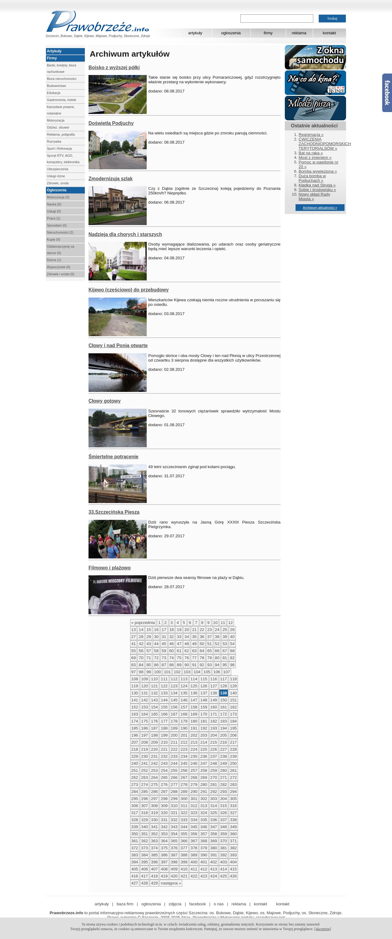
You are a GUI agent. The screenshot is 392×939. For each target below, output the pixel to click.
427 (134, 883)
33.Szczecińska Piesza (114, 512)
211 (174, 742)
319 (154, 812)
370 (223, 841)
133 (164, 693)
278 (184, 784)
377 (184, 848)
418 (154, 876)
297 (154, 798)
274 (144, 784)
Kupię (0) (53, 239)
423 (203, 876)
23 (209, 629)
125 (193, 686)
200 (174, 735)
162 (233, 707)
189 (174, 728)
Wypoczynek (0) (58, 267)
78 (202, 657)
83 (133, 665)
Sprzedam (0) (57, 225)
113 (184, 679)
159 (203, 707)
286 (154, 791)
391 (213, 855)
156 (174, 707)
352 (154, 834)
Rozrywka (54, 141)
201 (184, 735)
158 (193, 707)
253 (154, 770)
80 (217, 657)
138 (213, 693)
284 (134, 791)
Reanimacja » (311, 134)
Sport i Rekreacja (59, 148)
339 (134, 826)
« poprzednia (143, 622)
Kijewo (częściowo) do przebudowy (129, 289)
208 (144, 742)
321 (174, 812)
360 (233, 834)
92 (202, 665)
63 (194, 650)
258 (203, 770)
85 (148, 665)
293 (223, 791)
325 (213, 812)
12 (230, 622)
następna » (171, 883)
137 (203, 693)
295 (134, 798)
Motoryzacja (55, 120)
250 (233, 763)
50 (202, 643)
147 (193, 700)
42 (141, 643)
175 (144, 721)
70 (141, 657)
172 (223, 714)
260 (223, 770)
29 (148, 636)
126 (203, 686)
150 (223, 700)
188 (164, 728)
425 (223, 876)
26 (232, 629)
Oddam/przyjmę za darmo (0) (60, 250)
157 (184, 707)
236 (203, 756)
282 (223, 784)
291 (203, 791)
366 (184, 841)
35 (194, 636)
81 (224, 657)
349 (233, 826)
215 (213, 742)
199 (164, 735)
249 (223, 763)
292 (213, 791)
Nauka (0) (54, 204)
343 (174, 826)
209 (154, 742)
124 (184, 686)
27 (133, 636)
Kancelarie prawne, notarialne (61, 110)
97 (133, 672)
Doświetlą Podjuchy (111, 123)
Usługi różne (56, 176)
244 (174, 763)
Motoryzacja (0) (58, 197)
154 (154, 707)
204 (213, 735)
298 (164, 798)
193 (213, 728)
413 (213, 869)
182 (213, 721)
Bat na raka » (311, 153)
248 (213, 763)
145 (174, 700)
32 (171, 636)
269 (203, 777)
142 (144, 700)
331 (164, 819)
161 (223, 707)
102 (177, 672)
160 (213, 707)
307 (144, 805)
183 (223, 721)
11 (223, 622)
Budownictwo (56, 86)
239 (233, 756)
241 (144, 763)
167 (174, 714)
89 (179, 665)
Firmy (52, 58)
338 (233, 819)
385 (154, 855)
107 (226, 672)
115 (203, 679)
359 (223, 834)
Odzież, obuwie (58, 127)
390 (203, 855)
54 (232, 643)
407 (154, 869)
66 (217, 650)
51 (209, 643)
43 (148, 643)
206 (233, 735)
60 (171, 650)
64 (202, 650)
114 (193, 679)
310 (174, 805)
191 (193, 728)
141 (134, 700)
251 (134, 770)
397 (164, 862)
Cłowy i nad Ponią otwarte (118, 345)
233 (174, 756)
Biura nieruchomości (62, 79)
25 (224, 629)
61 (179, 650)
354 (174, 834)
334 (193, 819)
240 (134, 763)
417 (144, 876)
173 (233, 714)
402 (213, 862)
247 (203, 763)
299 (174, 798)
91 (194, 665)
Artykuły (54, 51)
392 (223, 855)
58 (156, 650)
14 (141, 629)
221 (164, 749)
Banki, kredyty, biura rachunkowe (61, 68)
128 (223, 686)
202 (193, 735)
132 (154, 693)
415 (233, 869)
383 (134, 855)
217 (233, 742)
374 (154, 848)
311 (184, 805)
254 (164, 770)
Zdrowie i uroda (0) (60, 274)
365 (174, 841)
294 (233, 791)
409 (174, 869)
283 (233, 784)
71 (148, 657)
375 (164, 848)
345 (193, 826)
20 (186, 629)
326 (223, 812)
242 (154, 763)
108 (134, 679)
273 (134, 784)
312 (193, 805)
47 (179, 643)
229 (134, 756)
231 (154, 756)
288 (174, 791)
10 (215, 622)
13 (133, 629)
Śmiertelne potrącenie (113, 456)
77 (194, 657)
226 (213, 749)
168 (184, 714)
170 (203, 714)
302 (203, 798)
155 (164, 707)
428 (144, 883)
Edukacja (53, 93)
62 (186, 650)
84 (141, 665)
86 (156, 665)
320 (164, 812)
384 (144, 855)
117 (223, 679)
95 (224, 665)
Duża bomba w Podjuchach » (312, 178)
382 (233, 848)
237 (213, 756)
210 (164, 742)
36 (202, 636)
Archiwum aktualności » (320, 207)
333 (184, 819)
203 (203, 735)
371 (233, 841)
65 (209, 650)
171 (213, 714)
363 (154, 841)
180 (193, 721)
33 (179, 636)
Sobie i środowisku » (317, 189)
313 (203, 805)
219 (144, 749)
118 (233, 679)
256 (184, 770)
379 (203, 848)
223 (184, 749)
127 (213, 686)
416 (134, 876)
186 (144, 728)
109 (144, 679)
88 (171, 665)
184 (233, 721)
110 (154, 679)
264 (154, 777)
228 (233, 749)
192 (203, 728)
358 (213, 834)
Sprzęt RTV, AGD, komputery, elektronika (63, 159)
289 (184, 791)
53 (224, 643)
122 (164, 686)
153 (144, 707)
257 (193, 770)
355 (184, 834)
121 (154, 686)
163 (134, 714)
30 (156, 636)
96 (232, 665)
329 (144, 819)
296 (144, 798)
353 (164, 834)
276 (164, 784)
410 (184, 869)
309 (164, 805)
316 (233, 805)
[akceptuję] (323, 929)
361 (134, 841)
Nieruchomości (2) (60, 232)
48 (186, 643)
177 (164, 721)
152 (134, 707)
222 (174, 749)
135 (184, 693)
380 (213, 848)
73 (164, 657)
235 (193, 756)
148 (203, 700)
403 (223, 862)
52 (217, 643)
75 (179, 657)
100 (157, 672)
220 (154, 749)
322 (184, 812)
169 (193, 714)
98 (141, 672)
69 (133, 657)
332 (174, 819)
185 (134, 728)
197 (144, 735)
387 (174, 855)
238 (223, 756)
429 (154, 883)
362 (144, 841)
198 (154, 735)
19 (179, 629)
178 (174, 721)
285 (144, 791)
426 (233, 876)
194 (223, 728)
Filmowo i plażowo (110, 567)
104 (197, 672)
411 (193, 869)
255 (174, 770)
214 (203, 742)
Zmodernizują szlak (111, 178)
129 (233, 686)
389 (193, 855)
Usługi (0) (54, 211)
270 (213, 777)
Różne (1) (54, 260)
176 (154, 721)
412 (203, 869)
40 (232, 636)
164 (144, 714)
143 (154, 700)
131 (144, 693)
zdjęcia (175, 904)
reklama (299, 33)
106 (216, 672)
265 (164, 777)
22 (202, 629)
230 (144, 756)
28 (141, 636)
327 (233, 812)
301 (193, 798)
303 (213, 798)
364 (164, 841)
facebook (197, 904)
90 (186, 665)
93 (209, 665)
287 (164, 791)
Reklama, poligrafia (61, 134)
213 (193, 742)
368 (203, 841)
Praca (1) (53, 218)
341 (154, 826)
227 (223, 749)
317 (134, 812)
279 (193, 784)
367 (193, 841)
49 (194, 643)
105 (206, 672)
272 (233, 777)
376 (174, 848)
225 (203, 749)
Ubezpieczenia (57, 169)
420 (174, 876)
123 (174, 686)
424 (213, 876)
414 (223, 869)
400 (193, 862)
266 (174, 777)
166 (164, 714)
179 (184, 721)
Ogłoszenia (56, 190)
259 (213, 770)
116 (213, 679)
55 (133, 650)
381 (223, 848)
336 (213, 819)
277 (174, 784)
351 (144, 834)
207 (134, 742)
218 (134, 749)
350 (134, 834)
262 (134, 777)
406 (144, 869)
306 (134, 805)
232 (164, 756)
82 (232, 657)
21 (194, 629)
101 (167, 672)
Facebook (387, 92)
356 (193, 834)
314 (213, 805)
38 (217, 636)
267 (184, 777)
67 (224, 650)
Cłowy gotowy (105, 401)
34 (186, 636)
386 (164, 855)
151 (233, 700)
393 (233, 855)
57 (148, 650)
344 (184, 826)
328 (134, 819)
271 (223, 777)
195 (233, 728)
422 (193, 876)
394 (134, 862)
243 (164, 763)
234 (184, 756)
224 (193, 749)
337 (223, 819)
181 (203, 721)
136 (193, 693)
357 (203, 834)
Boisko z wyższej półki (114, 67)
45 (164, 643)
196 (134, 735)
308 (154, 805)
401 (203, 862)
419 (164, 876)
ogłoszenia (231, 33)
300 (184, 798)
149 (213, 700)
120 (144, 686)
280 (203, 784)
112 (174, 679)
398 (174, 862)
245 (184, 763)
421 (184, 876)
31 (164, 636)
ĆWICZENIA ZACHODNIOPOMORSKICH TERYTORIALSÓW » (325, 144)
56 (141, 650)
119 (134, 686)
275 (154, 784)
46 (171, 643)
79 (209, 657)
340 (144, 826)
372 (134, 848)
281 (213, 784)
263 (144, 777)
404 (233, 862)
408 (164, 869)
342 (164, 826)
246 (193, 763)
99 (148, 672)
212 (184, 742)
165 (154, 714)
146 (184, 700)
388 (184, 855)
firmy (268, 33)
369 (213, 841)
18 (171, 629)
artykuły (195, 33)
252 (144, 770)
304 (223, 798)
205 (223, 735)
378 (193, 848)
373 (144, 848)
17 (164, 629)
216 (223, 742)
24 (217, 629)
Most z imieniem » (315, 157)
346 (203, 826)
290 (193, 791)
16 (156, 629)
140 (233, 693)
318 (144, 812)
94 (217, 665)
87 (164, 665)
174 (134, 721)
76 (186, 657)
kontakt (329, 33)
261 (233, 770)
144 (164, 700)
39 (224, 636)
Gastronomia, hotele (61, 100)
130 (134, 693)
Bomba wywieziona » (318, 171)
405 (134, 869)
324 (203, 812)
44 (156, 643)
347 (213, 826)
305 (233, 798)
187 (154, 728)
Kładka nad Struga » (317, 185)
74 (171, 657)
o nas (219, 904)
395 (144, 862)
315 (223, 805)
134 (174, 693)
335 (203, 819)
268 (193, 777)
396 (154, 862)
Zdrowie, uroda (58, 183)
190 (184, 728)
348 (223, 826)
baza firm (125, 904)
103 (187, 672)
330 (154, 819)
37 (209, 636)
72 (156, 657)
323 (193, 812)
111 (164, 679)
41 (133, 643)
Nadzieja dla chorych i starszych (125, 234)
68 (232, 650)
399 (184, 862)
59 (164, 650)
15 (148, 629)
